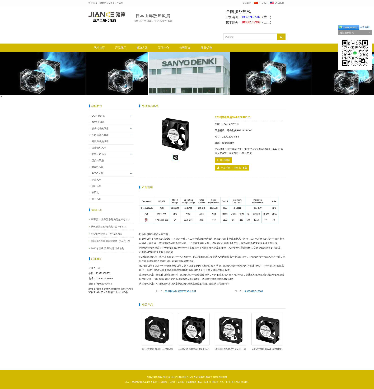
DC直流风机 (98, 115)
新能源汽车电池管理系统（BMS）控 (110, 241)
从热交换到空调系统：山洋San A (108, 226)
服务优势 (206, 47)
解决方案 (142, 47)
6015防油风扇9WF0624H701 (230, 349)
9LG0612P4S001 (253, 291)
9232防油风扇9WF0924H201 (180, 291)
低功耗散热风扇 (100, 128)
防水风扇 (96, 186)
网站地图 (222, 377)
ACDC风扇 (97, 173)
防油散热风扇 (99, 147)
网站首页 (99, 47)
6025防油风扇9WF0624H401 (267, 349)
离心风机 (96, 198)
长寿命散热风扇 (100, 135)
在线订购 (223, 160)
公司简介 (184, 47)
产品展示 (120, 47)
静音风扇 (96, 179)
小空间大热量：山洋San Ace (106, 234)
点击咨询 (354, 27)
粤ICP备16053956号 (202, 377)
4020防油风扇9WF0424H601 (194, 349)
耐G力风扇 (97, 166)
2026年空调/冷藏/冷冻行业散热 (107, 248)
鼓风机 (95, 192)
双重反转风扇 (99, 154)
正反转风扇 (98, 160)
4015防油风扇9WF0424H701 (157, 349)
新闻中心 (163, 47)
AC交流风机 (98, 122)
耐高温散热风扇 (100, 141)
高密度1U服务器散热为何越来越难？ (110, 219)
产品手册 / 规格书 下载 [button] (232, 167)
